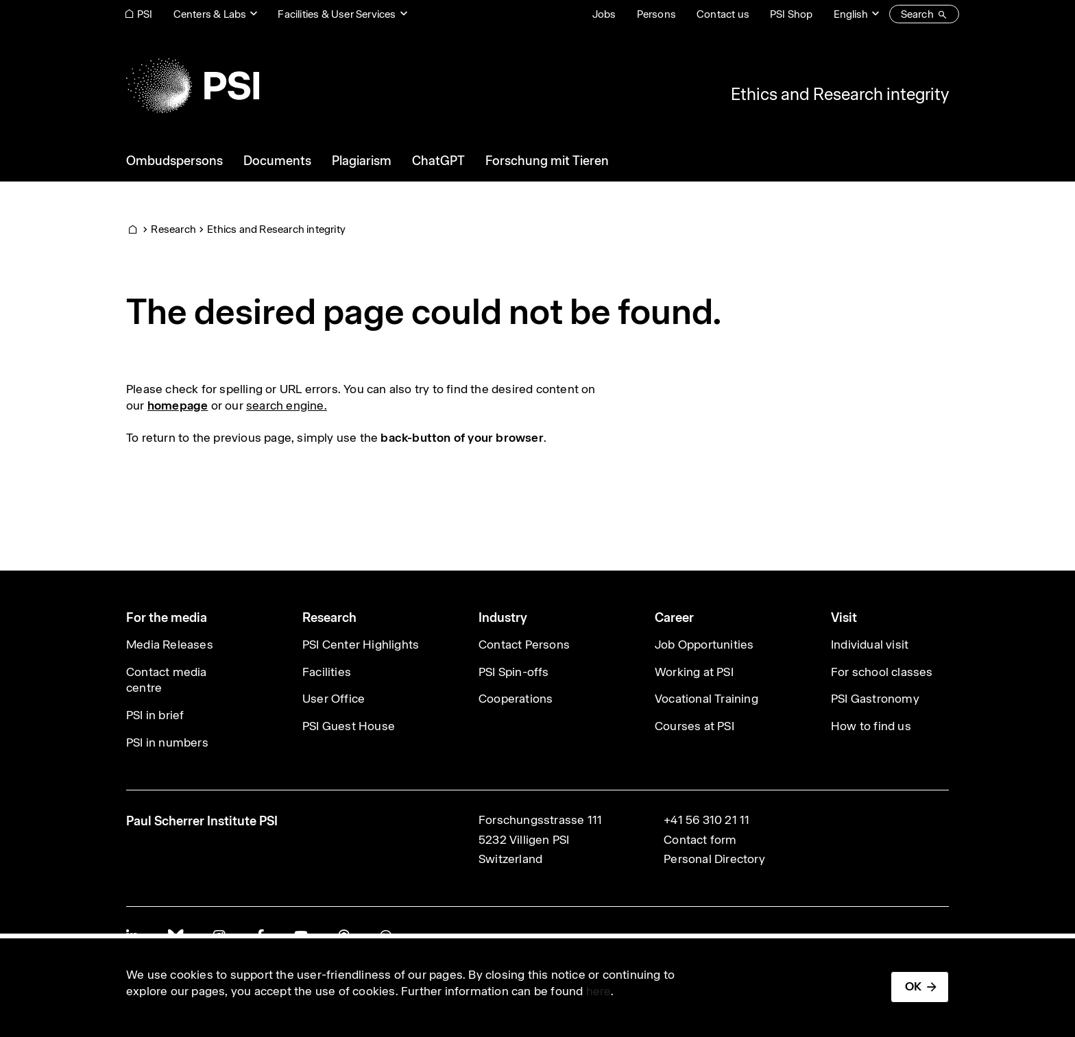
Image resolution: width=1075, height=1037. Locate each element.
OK (913, 986)
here (599, 991)
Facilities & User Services (337, 14)
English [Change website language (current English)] (851, 14)
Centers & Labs (210, 14)
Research (173, 229)
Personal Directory (714, 859)
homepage (177, 405)
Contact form (700, 840)
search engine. (286, 405)
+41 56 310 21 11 (706, 820)
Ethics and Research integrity (840, 93)
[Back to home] (192, 85)
